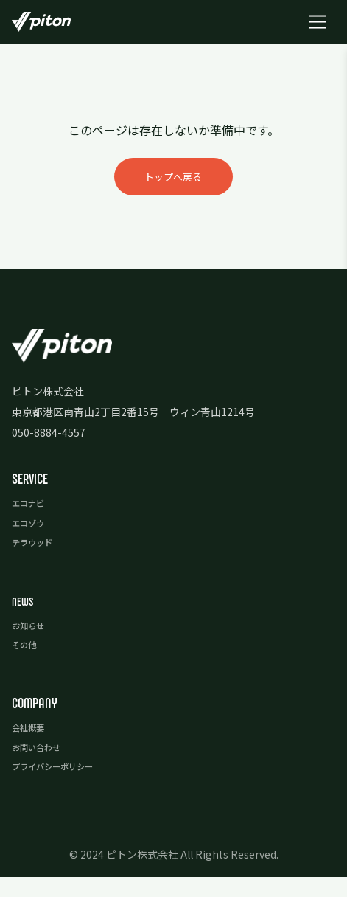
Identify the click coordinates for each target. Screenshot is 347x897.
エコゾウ (32, 543)
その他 (27, 664)
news (25, 622)
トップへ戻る (174, 186)
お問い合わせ (43, 766)
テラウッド (37, 562)
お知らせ (32, 645)
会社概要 (32, 747)
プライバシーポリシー (63, 785)
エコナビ (32, 524)
